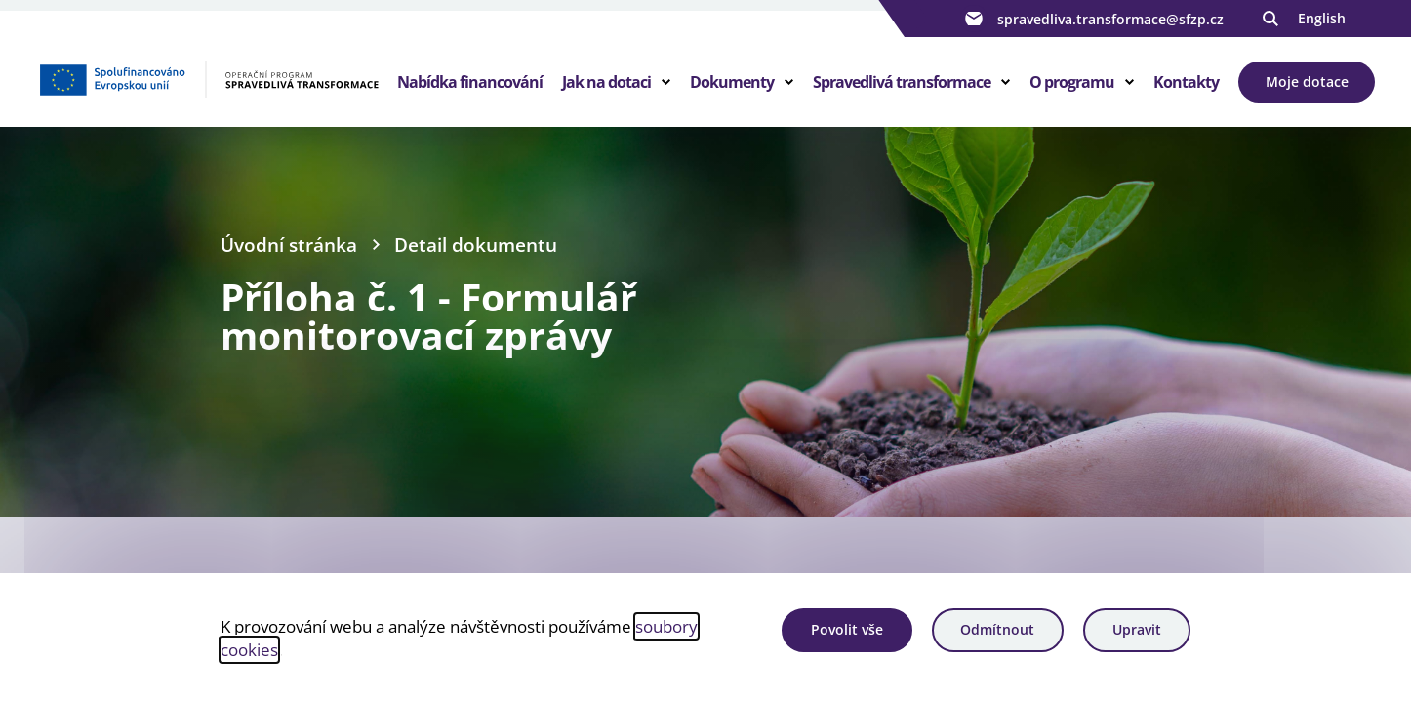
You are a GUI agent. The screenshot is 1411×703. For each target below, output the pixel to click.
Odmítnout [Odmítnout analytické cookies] (997, 629)
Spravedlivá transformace (901, 82)
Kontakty (1186, 82)
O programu (1071, 82)
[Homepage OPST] (208, 79)
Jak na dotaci (606, 82)
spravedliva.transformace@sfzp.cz (1092, 18)
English (1322, 18)
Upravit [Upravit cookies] (1136, 629)
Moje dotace (1307, 81)
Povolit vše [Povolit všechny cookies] (847, 629)
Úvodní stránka (289, 244)
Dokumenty (732, 82)
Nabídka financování (470, 82)
